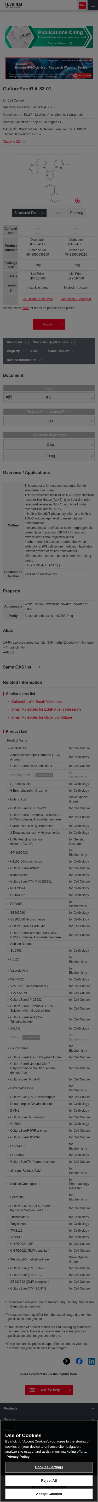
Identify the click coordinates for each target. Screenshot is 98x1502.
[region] (49, 1461)
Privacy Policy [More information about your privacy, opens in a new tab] (18, 1457)
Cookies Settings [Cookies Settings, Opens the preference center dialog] (49, 1467)
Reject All (49, 1481)
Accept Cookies (49, 1494)
